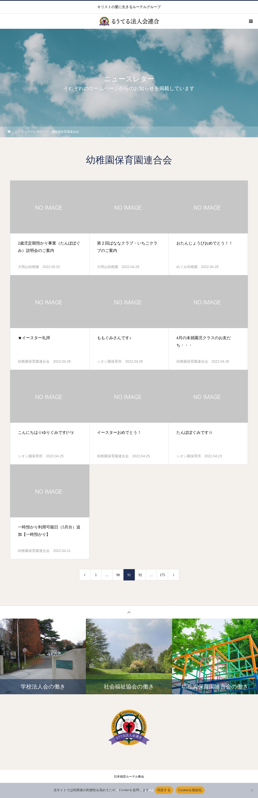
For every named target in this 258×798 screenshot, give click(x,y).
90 (118, 575)
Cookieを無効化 (190, 790)
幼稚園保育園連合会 (34, 361)
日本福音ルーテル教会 (129, 776)
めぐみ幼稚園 (187, 267)
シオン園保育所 (109, 361)
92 (140, 575)
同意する (164, 790)
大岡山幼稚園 (28, 267)
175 (162, 575)
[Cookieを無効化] (251, 790)
